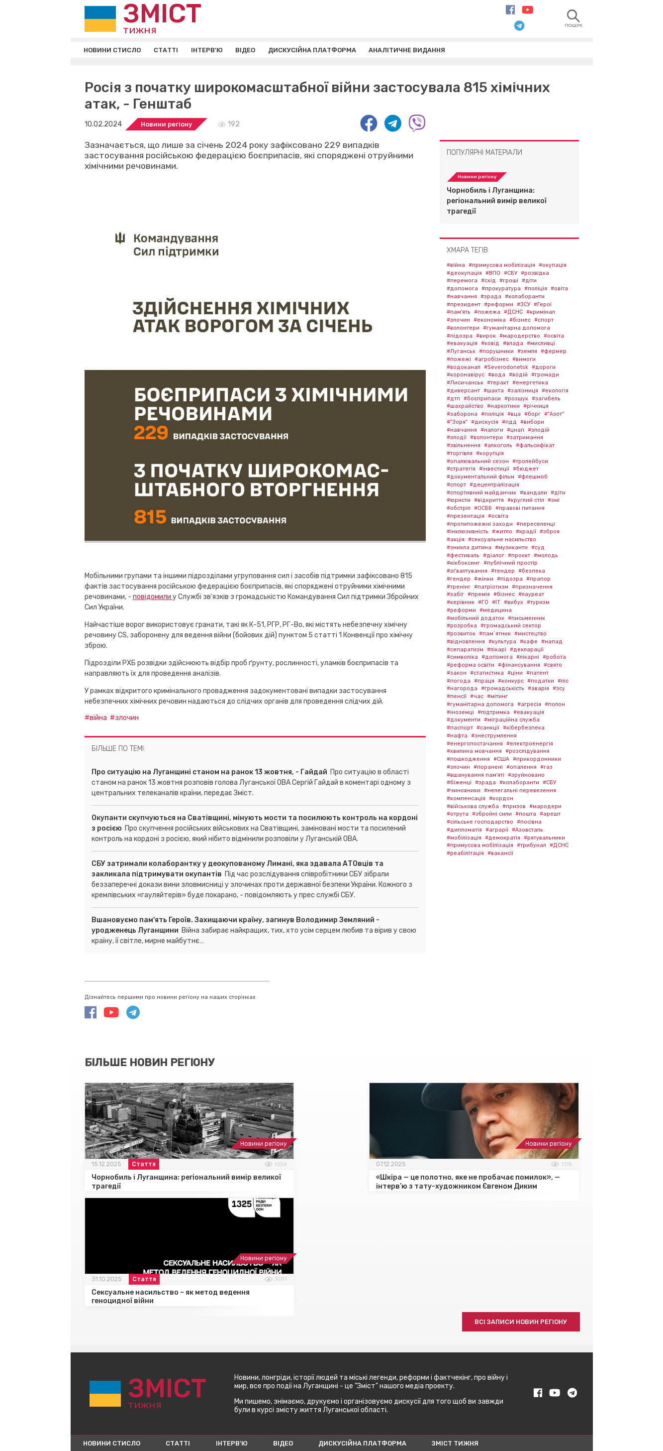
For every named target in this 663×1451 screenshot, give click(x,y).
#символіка (462, 659)
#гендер (459, 580)
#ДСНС (513, 314)
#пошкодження (468, 761)
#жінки (483, 580)
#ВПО (492, 274)
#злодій (539, 431)
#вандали (533, 494)
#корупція (490, 455)
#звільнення (463, 447)
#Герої (543, 306)
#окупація (553, 266)
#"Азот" (554, 416)
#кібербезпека (524, 729)
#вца (514, 416)
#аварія (538, 690)
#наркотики (503, 408)
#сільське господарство (480, 824)
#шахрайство (465, 408)
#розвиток (461, 635)
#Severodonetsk (506, 368)
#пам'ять (459, 314)
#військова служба (473, 808)
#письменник (526, 619)
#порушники (496, 353)
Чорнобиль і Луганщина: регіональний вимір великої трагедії (497, 202)
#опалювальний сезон (478, 463)
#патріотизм (491, 588)
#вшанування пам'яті (475, 776)
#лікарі (496, 651)
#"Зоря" (457, 423)
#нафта (457, 737)
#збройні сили (492, 816)
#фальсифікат (535, 447)
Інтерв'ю (218, 50)
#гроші (508, 282)
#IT (496, 604)
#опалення (521, 768)
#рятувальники (544, 839)
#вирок (486, 337)
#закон (457, 674)
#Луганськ (461, 353)
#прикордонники (537, 761)
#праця (484, 682)
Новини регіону (170, 125)
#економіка (490, 322)
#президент (463, 306)
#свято (553, 667)
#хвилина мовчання (474, 753)
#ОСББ (483, 510)
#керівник (460, 604)
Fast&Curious (559, 1413)
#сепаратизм (465, 651)
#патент (537, 674)
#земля (527, 353)
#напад (552, 643)
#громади (545, 376)
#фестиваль (463, 557)
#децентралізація (494, 486)
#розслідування (527, 753)
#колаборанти (525, 298)
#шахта (493, 392)
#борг (532, 416)
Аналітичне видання (434, 50)
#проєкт (519, 557)
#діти (529, 282)
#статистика (487, 674)
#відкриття (489, 502)
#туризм (538, 604)
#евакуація (462, 345)
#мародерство (519, 337)
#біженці (459, 784)
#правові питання (520, 510)
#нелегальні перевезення (520, 792)
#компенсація (466, 800)
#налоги (491, 431)
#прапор (538, 580)
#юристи (459, 502)
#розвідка (535, 274)
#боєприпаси (482, 400)
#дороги (544, 368)
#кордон (501, 800)
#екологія (555, 392)
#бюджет (526, 471)
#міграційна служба (512, 722)
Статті (173, 50)
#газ (546, 768)
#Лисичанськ (465, 384)
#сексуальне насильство (502, 541)
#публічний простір (510, 565)
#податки (540, 682)
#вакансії (500, 855)
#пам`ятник (495, 635)
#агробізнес (491, 361)
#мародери (545, 808)
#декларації (527, 651)
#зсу (559, 690)
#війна (97, 719)
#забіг (455, 596)
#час (476, 698)
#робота (554, 659)
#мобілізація (464, 839)
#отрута (458, 816)
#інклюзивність (467, 533)
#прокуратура (501, 290)
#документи (463, 722)
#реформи (498, 306)
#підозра (460, 337)
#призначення (532, 588)
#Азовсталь (527, 831)
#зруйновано (526, 776)
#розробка (462, 627)
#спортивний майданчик (481, 494)
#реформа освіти (470, 667)
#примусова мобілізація (502, 266)
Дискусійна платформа (332, 50)
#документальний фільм (480, 479)
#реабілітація (465, 855)
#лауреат (531, 596)
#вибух (513, 604)
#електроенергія (529, 745)
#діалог (493, 557)
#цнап (515, 431)
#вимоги (524, 361)
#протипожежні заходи (480, 525)
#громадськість (502, 690)
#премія (479, 596)
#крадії (526, 533)
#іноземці (460, 714)
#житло (502, 533)
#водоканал (463, 368)
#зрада (490, 298)
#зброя (550, 533)
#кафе (529, 643)
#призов (514, 808)
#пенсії (457, 698)
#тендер (503, 573)
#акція (456, 541)
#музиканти (511, 549)
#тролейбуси (530, 463)
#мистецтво (530, 635)
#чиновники (463, 792)
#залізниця (522, 392)
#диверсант (463, 392)
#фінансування (519, 667)
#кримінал (540, 314)
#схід (488, 282)
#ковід (490, 345)
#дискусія (484, 423)
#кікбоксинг (463, 565)
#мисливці (541, 345)
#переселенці (535, 525)
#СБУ (510, 274)
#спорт (544, 322)
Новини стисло (115, 50)
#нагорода (462, 690)
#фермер (554, 353)
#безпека (531, 573)
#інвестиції (494, 471)
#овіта (559, 290)
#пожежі (459, 361)
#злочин (126, 719)
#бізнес (520, 322)
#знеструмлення (494, 737)
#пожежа (487, 314)
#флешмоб (533, 479)
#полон (555, 706)
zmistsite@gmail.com (140, 1413)
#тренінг (459, 588)
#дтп (453, 400)
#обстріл (459, 510)
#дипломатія (464, 831)
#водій (518, 376)
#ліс (563, 682)
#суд (538, 549)
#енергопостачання (475, 745)
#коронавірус (465, 376)
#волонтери (463, 329)
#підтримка (493, 714)
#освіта (554, 337)
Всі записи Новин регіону (515, 1220)
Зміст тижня (488, 1343)
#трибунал (531, 847)
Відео (260, 50)
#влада (513, 345)
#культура (502, 643)
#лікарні (527, 659)
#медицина (495, 611)
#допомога (462, 290)
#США (501, 761)
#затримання (524, 439)
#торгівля (460, 455)
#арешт (550, 816)
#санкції (487, 729)
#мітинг (497, 698)
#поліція (535, 290)
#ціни (515, 674)
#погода (459, 682)
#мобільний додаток (475, 619)
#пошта (525, 816)
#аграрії (496, 831)
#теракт (498, 384)
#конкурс (511, 682)
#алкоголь (498, 447)
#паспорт (460, 729)
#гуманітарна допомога (516, 329)
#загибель (546, 400)
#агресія (529, 706)
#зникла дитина (469, 549)
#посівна (529, 824)
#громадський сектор (510, 627)
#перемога (462, 282)
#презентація (465, 517)
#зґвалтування (467, 573)
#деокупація (464, 274)
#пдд (509, 423)
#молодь (546, 557)
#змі (554, 502)
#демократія (502, 839)
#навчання (462, 298)
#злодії (457, 439)
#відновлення (466, 643)
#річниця (536, 408)
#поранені (488, 768)
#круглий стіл (525, 502)
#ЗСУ (523, 306)
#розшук (516, 400)
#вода (496, 376)
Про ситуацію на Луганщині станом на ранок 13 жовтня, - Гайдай (209, 773)
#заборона (462, 416)
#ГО (483, 604)
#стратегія (461, 471)
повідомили (153, 598)
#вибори (532, 423)
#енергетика (530, 384)
